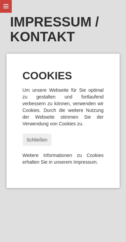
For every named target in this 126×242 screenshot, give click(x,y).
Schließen (37, 140)
